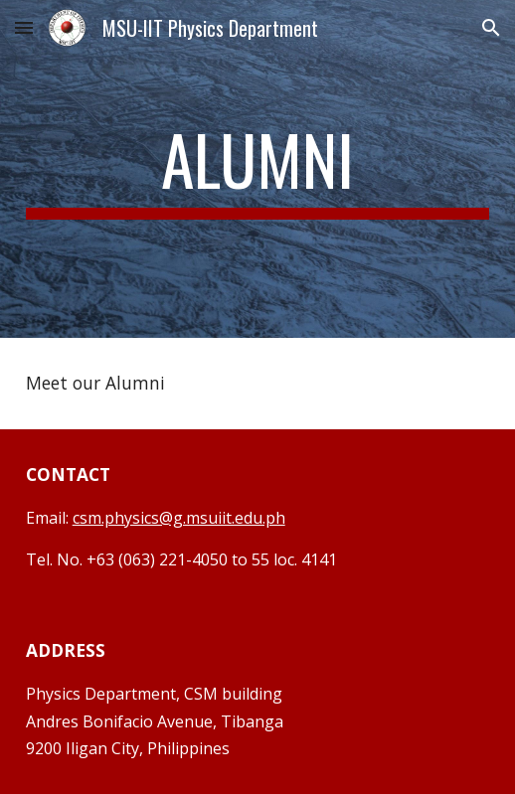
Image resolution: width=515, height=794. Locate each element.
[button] (24, 27)
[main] (258, 169)
